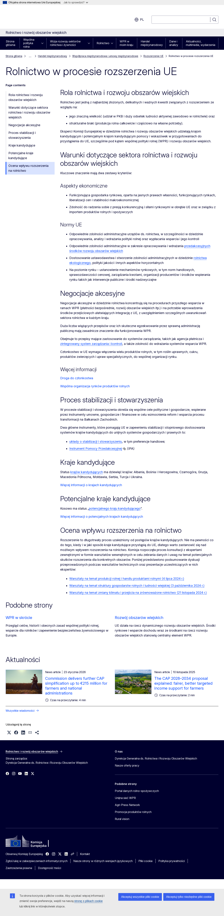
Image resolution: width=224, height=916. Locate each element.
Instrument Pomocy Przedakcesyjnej (95, 448)
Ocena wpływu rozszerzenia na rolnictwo (28, 168)
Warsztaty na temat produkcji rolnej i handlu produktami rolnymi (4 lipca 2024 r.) (126, 578)
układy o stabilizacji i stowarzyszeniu (95, 441)
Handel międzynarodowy (152, 43)
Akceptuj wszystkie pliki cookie (140, 896)
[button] (9, 732)
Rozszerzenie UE (153, 56)
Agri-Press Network (127, 805)
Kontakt (85, 854)
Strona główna (10, 43)
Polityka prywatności (171, 861)
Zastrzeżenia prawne (19, 868)
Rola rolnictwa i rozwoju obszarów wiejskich (25, 97)
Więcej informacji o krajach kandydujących (91, 485)
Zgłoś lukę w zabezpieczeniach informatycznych (37, 861)
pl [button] (139, 20)
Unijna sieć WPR (125, 798)
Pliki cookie (145, 861)
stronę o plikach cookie (88, 901)
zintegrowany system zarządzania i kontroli (91, 344)
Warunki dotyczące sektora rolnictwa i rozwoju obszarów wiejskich (29, 112)
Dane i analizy (173, 43)
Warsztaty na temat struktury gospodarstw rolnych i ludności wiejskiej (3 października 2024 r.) (136, 585)
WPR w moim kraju (126, 43)
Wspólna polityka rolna (28, 43)
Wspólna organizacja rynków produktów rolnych (95, 386)
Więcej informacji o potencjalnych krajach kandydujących (101, 516)
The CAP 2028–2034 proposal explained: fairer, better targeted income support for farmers (183, 683)
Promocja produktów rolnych (133, 812)
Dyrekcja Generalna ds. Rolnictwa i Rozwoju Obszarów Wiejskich (156, 758)
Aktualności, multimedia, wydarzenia (200, 43)
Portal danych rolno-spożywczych (137, 791)
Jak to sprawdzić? (76, 2)
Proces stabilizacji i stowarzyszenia (22, 135)
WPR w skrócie (19, 617)
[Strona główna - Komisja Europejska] (34, 18)
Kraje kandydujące (21, 145)
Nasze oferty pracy (127, 765)
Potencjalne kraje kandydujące (20, 155)
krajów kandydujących (86, 472)
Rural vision (122, 819)
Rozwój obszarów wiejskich (139, 617)
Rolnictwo (103, 43)
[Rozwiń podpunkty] (43, 43)
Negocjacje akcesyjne (24, 125)
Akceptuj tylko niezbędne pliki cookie (189, 896)
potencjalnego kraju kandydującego (115, 508)
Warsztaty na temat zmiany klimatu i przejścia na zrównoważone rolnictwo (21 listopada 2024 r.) (138, 592)
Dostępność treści (49, 868)
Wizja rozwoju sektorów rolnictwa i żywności (65, 43)
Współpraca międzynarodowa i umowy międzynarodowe (105, 56)
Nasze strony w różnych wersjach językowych (103, 861)
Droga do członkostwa (76, 378)
